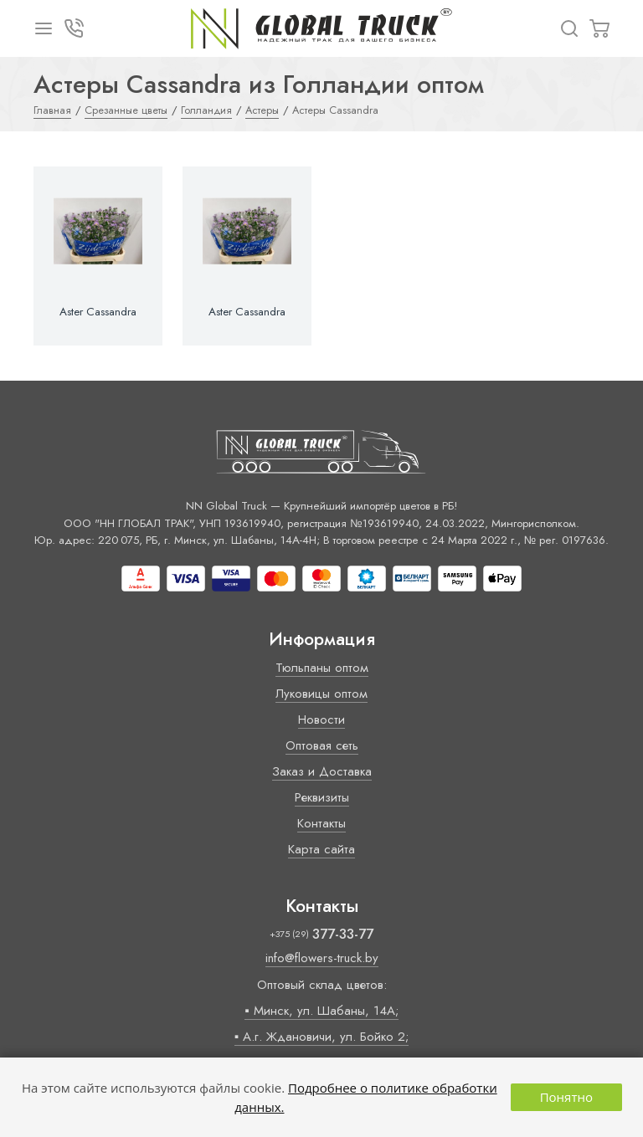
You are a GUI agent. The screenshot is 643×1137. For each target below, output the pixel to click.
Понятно (566, 1096)
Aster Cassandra (97, 312)
